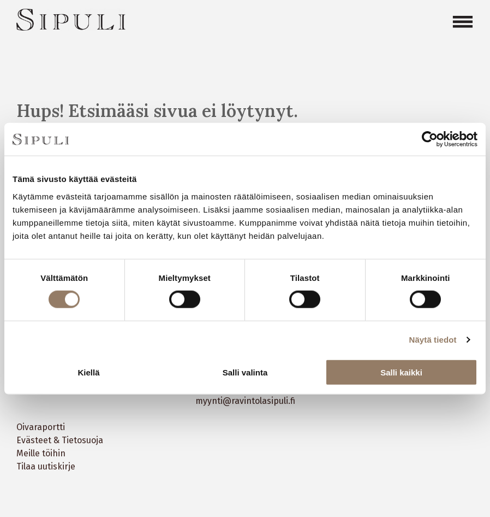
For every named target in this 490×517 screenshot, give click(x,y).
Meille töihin (40, 453)
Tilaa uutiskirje (45, 466)
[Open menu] (463, 22)
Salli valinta (245, 372)
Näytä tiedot (433, 339)
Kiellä (88, 372)
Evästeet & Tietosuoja (59, 440)
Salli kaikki (401, 372)
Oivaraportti (40, 427)
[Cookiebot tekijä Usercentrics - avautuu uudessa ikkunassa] (429, 139)
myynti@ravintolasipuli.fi (245, 401)
